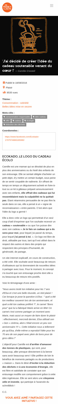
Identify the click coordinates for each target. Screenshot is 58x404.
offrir (7, 120)
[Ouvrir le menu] (51, 5)
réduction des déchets (14, 124)
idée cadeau (39, 117)
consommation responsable (17, 117)
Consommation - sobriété (15, 103)
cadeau (17, 120)
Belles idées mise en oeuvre (17, 106)
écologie (29, 120)
